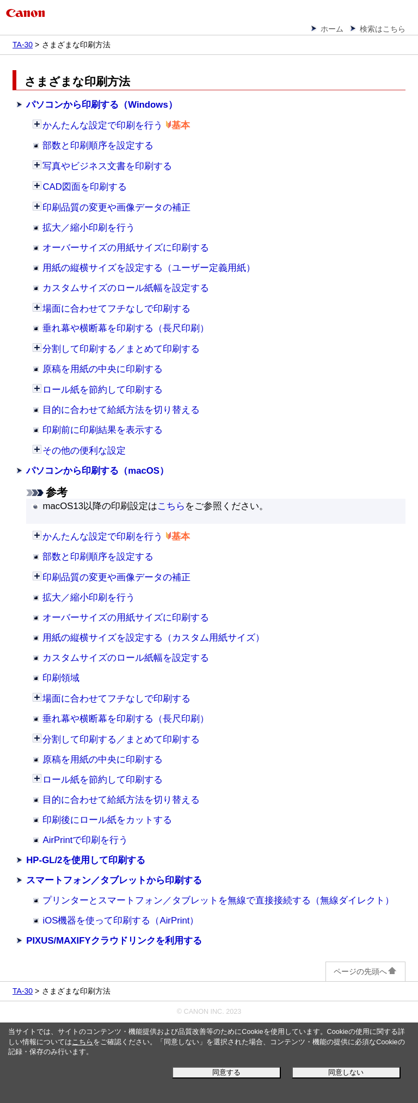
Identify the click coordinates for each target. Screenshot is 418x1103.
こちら (82, 1042)
